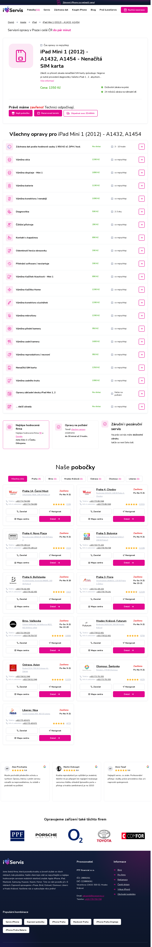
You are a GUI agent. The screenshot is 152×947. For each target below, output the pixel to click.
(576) (142, 634)
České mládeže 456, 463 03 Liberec (36, 712)
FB (40, 432)
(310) (68, 547)
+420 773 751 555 (96, 675)
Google (19, 435)
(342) (68, 590)
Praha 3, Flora (104, 576)
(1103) (68, 678)
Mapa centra (21, 517)
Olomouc (115, 477)
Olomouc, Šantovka (108, 665)
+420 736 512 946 (23, 675)
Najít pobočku (20, 113)
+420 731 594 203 (23, 631)
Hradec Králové (73, 477)
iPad (34, 22)
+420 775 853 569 (104, 503)
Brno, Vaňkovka (31, 619)
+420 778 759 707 (30, 634)
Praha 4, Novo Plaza (34, 532)
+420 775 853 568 (96, 500)
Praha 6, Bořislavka (33, 576)
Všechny (17, 477)
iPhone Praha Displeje (107, 920)
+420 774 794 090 (23, 500)
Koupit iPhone (79, 9)
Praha (36, 477)
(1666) (68, 634)
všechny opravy (78, 428)
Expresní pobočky (35, 920)
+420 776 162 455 (23, 588)
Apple (23, 22)
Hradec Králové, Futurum (111, 619)
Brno (52, 477)
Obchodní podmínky (125, 893)
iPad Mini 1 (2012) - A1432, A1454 (61, 22)
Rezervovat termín (49, 113)
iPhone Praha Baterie (16, 928)
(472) (68, 722)
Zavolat (22, 510)
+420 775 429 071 (23, 719)
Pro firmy (120, 873)
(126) (68, 503)
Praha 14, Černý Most (35, 489)
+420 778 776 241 (104, 590)
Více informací (47, 80)
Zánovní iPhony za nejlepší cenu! (79, 2)
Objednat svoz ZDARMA (83, 113)
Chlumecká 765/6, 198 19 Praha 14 (36, 493)
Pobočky (34, 9)
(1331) (142, 503)
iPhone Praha (58, 920)
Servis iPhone (12, 920)
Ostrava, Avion (31, 663)
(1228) (142, 547)
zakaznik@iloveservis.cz (93, 894)
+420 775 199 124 (23, 544)
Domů (11, 22)
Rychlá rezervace (134, 9)
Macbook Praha (80, 920)
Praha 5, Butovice (106, 532)
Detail (55, 517)
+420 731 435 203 (96, 588)
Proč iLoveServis (108, 9)
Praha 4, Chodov (106, 488)
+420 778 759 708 (104, 547)
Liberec (134, 477)
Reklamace (121, 878)
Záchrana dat (61, 9)
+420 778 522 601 (96, 631)
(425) (142, 678)
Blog (93, 9)
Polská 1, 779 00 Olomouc (107, 669)
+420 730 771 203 (96, 544)
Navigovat (55, 510)
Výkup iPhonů (122, 888)
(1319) (142, 590)
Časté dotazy (121, 883)
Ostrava (95, 477)
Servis (47, 9)
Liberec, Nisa (30, 709)
